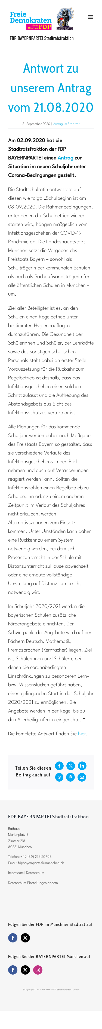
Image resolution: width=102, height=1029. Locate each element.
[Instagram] (37, 970)
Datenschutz (35, 873)
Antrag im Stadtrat (66, 124)
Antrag (65, 158)
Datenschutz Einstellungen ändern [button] (33, 883)
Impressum (16, 873)
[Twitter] (25, 937)
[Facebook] (12, 937)
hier (82, 734)
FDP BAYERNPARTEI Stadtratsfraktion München (60, 990)
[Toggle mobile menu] (91, 17)
